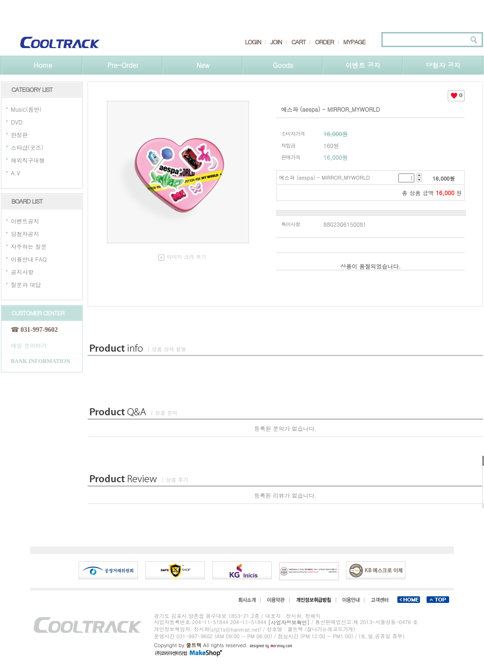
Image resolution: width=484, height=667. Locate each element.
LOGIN (253, 42)
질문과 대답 (26, 284)
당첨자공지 (25, 234)
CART (298, 42)
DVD (17, 122)
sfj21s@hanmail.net (235, 629)
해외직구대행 (28, 160)
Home (42, 65)
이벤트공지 (25, 221)
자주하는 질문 (29, 246)
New (203, 65)
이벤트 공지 (363, 65)
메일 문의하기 (29, 345)
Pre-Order (122, 65)
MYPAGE (354, 42)
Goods (283, 65)
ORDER (324, 42)
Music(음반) (26, 109)
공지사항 (22, 272)
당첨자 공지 (443, 65)
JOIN (276, 42)
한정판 (19, 135)
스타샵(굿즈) (27, 147)
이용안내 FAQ (29, 259)
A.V (15, 173)
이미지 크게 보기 (182, 256)
